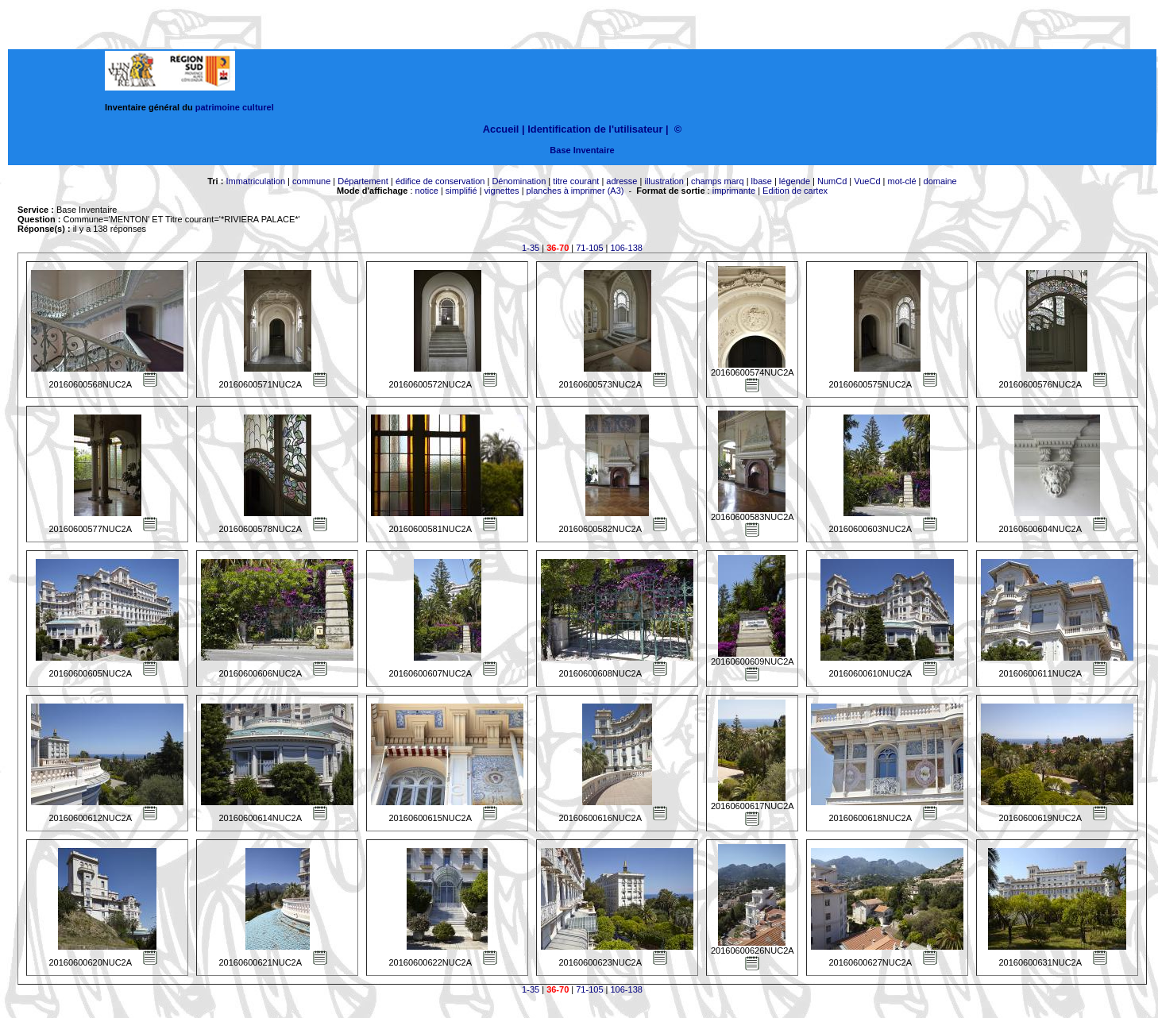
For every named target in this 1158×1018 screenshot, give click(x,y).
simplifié (461, 190)
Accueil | (504, 129)
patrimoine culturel (234, 107)
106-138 (627, 248)
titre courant (576, 181)
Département (363, 181)
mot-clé (902, 181)
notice (426, 190)
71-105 (589, 248)
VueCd (867, 181)
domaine (940, 181)
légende (794, 181)
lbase (761, 181)
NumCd (832, 181)
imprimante (733, 190)
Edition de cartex (795, 190)
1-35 (530, 248)
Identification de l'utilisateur (594, 129)
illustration (664, 181)
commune (311, 181)
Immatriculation (255, 181)
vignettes (501, 190)
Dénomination (519, 181)
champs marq (717, 181)
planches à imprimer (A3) (575, 190)
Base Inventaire (582, 150)
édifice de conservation (440, 181)
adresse (621, 181)
